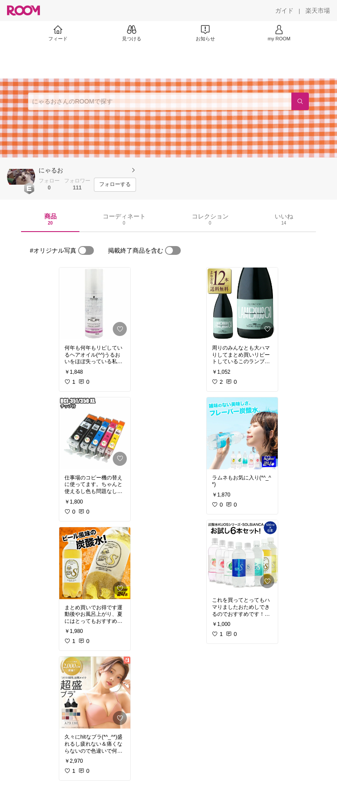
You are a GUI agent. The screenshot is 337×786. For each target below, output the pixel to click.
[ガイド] (284, 10)
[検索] (300, 101)
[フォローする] (115, 185)
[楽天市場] (317, 10)
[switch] (86, 250)
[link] (94, 303)
